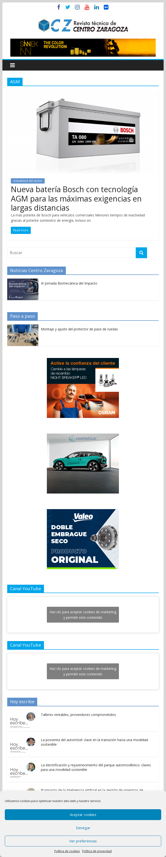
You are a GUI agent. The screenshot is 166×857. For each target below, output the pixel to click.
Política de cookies (67, 851)
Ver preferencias (83, 841)
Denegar (83, 827)
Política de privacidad (97, 851)
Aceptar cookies (83, 814)
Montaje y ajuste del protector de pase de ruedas (79, 329)
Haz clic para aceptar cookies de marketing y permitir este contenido (82, 615)
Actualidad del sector (27, 181)
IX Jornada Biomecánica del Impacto (69, 283)
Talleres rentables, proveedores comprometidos (78, 714)
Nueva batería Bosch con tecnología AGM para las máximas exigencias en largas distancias (76, 198)
